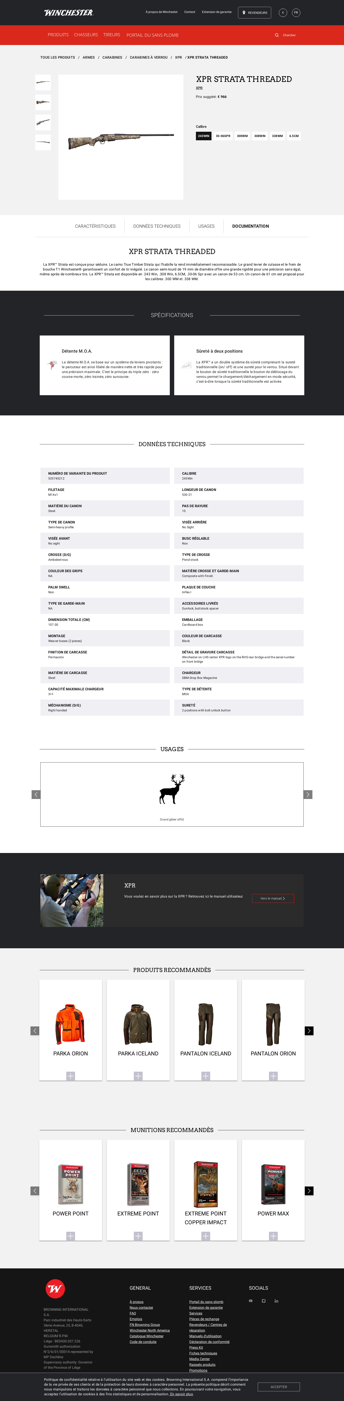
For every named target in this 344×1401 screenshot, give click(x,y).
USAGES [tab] (206, 226)
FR (296, 12)
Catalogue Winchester (146, 1336)
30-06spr (223, 136)
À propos (136, 1302)
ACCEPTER (279, 1387)
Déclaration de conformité (209, 1342)
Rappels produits (202, 1365)
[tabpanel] (172, 326)
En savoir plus (181, 1394)
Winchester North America (150, 1330)
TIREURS (111, 35)
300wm (242, 136)
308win (259, 136)
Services (195, 1313)
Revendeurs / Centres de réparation (208, 1327)
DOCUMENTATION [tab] (250, 226)
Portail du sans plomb (206, 1302)
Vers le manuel (273, 898)
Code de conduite (143, 1342)
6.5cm (294, 136)
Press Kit (196, 1347)
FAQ (133, 1313)
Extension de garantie (206, 1307)
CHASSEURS (86, 35)
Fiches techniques (203, 1353)
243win (203, 136)
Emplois (136, 1319)
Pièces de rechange (204, 1319)
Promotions (198, 1370)
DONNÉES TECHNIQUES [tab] (157, 226)
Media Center (199, 1359)
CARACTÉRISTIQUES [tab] (95, 226)
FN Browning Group (145, 1325)
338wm (277, 136)
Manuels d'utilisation (205, 1336)
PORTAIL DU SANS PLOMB (152, 35)
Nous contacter (141, 1307)
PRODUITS (58, 35)
